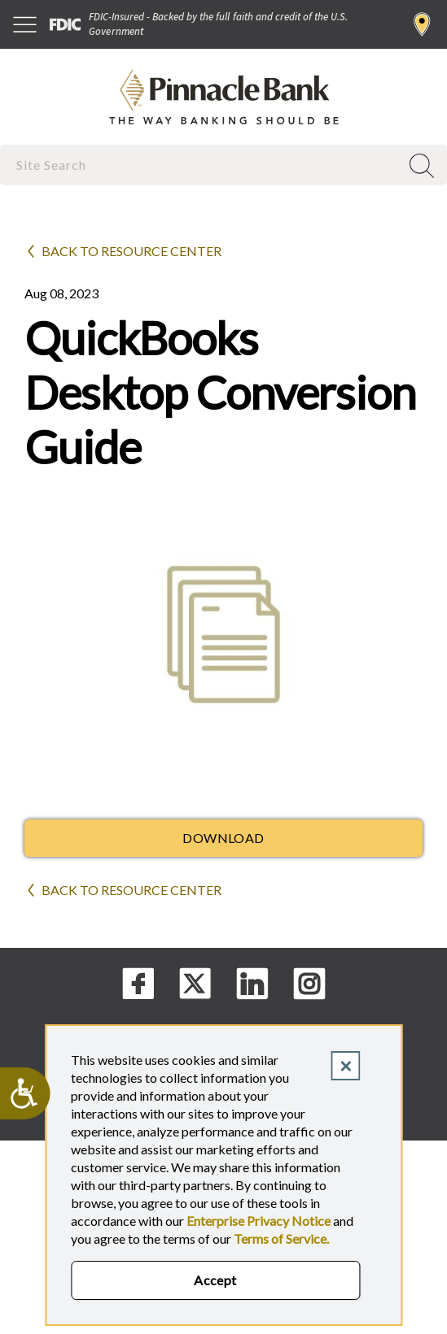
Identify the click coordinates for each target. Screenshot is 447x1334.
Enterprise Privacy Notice (258, 1220)
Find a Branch (422, 24)
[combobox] (201, 164)
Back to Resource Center (131, 251)
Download (223, 837)
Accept (215, 1280)
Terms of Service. (281, 1238)
